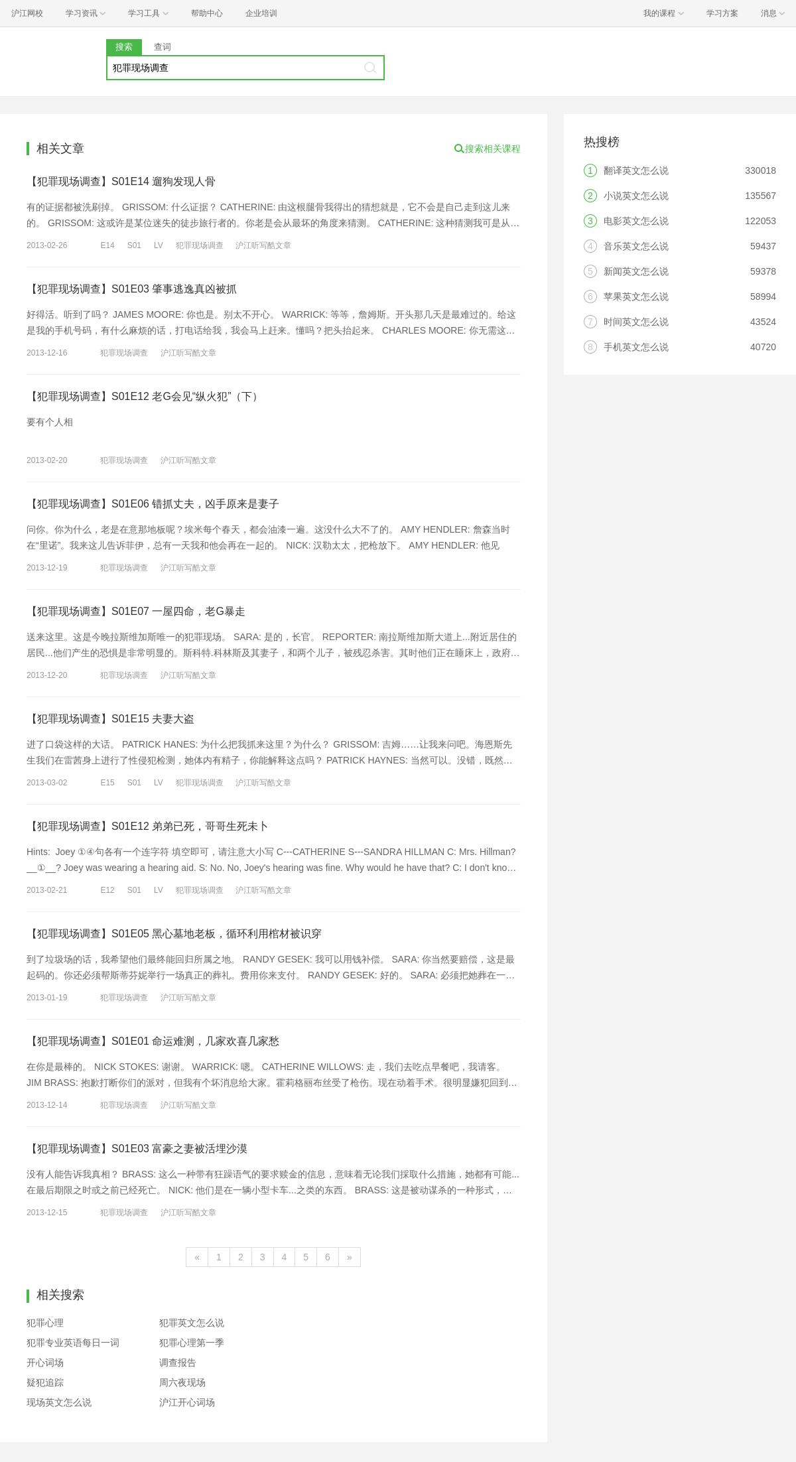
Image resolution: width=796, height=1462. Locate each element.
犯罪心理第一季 (191, 1342)
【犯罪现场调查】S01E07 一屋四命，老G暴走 (136, 611)
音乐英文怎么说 (636, 246)
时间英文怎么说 (636, 321)
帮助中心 (207, 13)
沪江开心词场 (187, 1402)
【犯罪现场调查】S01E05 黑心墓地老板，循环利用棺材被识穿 (174, 933)
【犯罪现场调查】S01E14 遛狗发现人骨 (121, 181)
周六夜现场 (182, 1382)
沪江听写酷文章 (263, 245)
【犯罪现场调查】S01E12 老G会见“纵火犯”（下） (145, 396)
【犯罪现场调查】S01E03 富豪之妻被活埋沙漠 (137, 1148)
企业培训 (261, 13)
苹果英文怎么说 (636, 296)
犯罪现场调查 (200, 245)
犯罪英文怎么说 (191, 1322)
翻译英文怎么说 (636, 170)
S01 (134, 245)
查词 (162, 47)
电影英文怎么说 (636, 221)
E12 (107, 890)
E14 (107, 245)
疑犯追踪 (45, 1382)
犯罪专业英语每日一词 (73, 1342)
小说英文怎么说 (636, 195)
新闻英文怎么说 (636, 271)
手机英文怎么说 (636, 347)
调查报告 (177, 1362)
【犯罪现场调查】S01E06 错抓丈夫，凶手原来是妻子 (153, 503)
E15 (107, 782)
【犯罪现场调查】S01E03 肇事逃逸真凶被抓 (132, 289)
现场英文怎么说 (59, 1402)
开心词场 (45, 1362)
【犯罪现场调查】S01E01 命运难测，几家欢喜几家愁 (153, 1041)
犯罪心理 (45, 1322)
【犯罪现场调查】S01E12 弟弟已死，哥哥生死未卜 (148, 826)
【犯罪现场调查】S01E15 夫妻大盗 (110, 718)
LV (158, 245)
